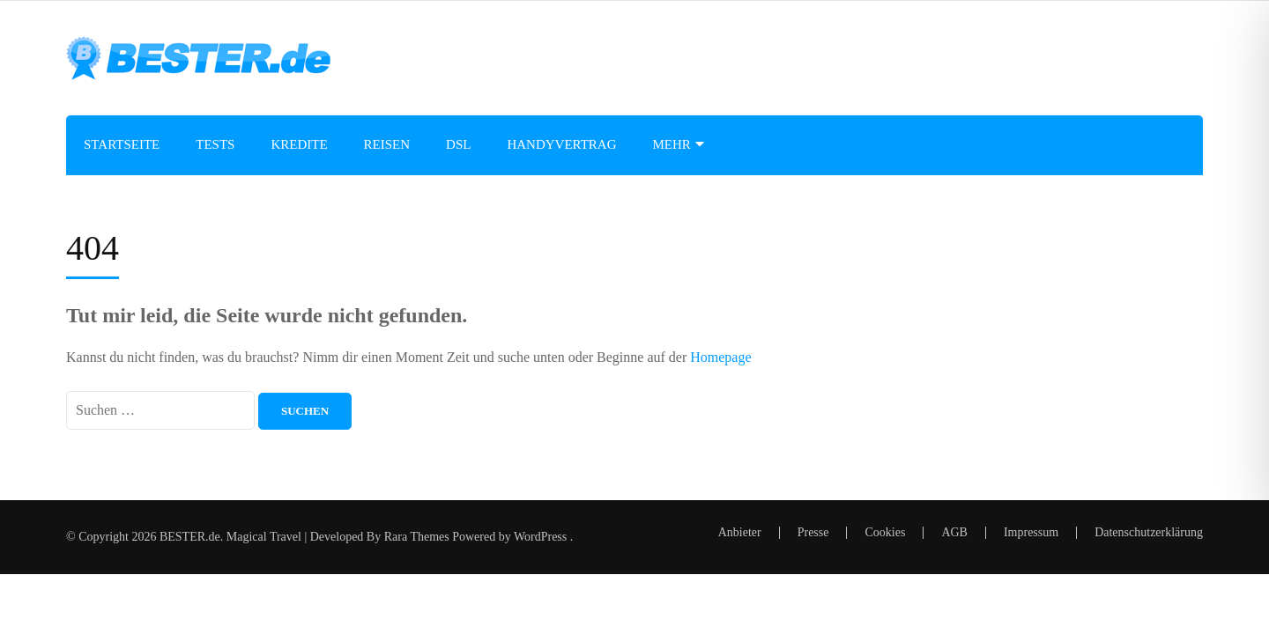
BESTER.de (190, 536)
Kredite (299, 144)
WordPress (540, 536)
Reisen (387, 144)
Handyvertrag (561, 144)
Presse (813, 532)
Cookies (885, 532)
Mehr (672, 144)
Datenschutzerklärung (1149, 533)
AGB (954, 532)
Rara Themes (416, 536)
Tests (215, 144)
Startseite (122, 144)
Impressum (1031, 532)
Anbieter (739, 532)
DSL (458, 144)
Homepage (720, 357)
